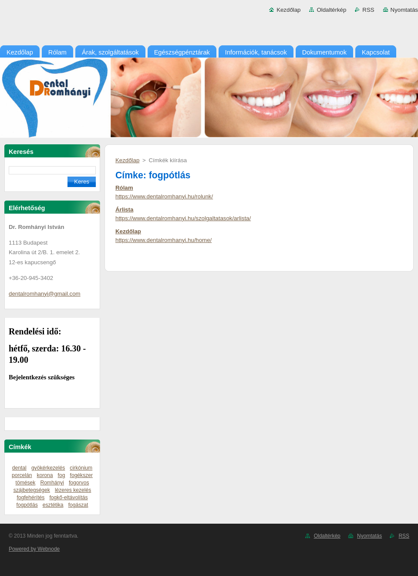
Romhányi (52, 483)
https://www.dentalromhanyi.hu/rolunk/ (164, 196)
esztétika (53, 505)
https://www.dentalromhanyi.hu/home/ (163, 240)
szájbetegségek (31, 490)
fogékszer (81, 475)
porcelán (22, 475)
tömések (26, 483)
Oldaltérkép (331, 10)
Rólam (124, 187)
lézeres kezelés (73, 490)
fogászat (78, 505)
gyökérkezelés (48, 468)
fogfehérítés (30, 497)
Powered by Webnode (34, 549)
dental (19, 468)
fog (61, 475)
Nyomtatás (404, 10)
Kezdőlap (288, 10)
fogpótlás (27, 505)
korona (45, 475)
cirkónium (81, 468)
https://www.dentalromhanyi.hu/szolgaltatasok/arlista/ (183, 218)
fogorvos (79, 483)
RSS (368, 10)
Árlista (124, 209)
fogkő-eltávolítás (68, 497)
